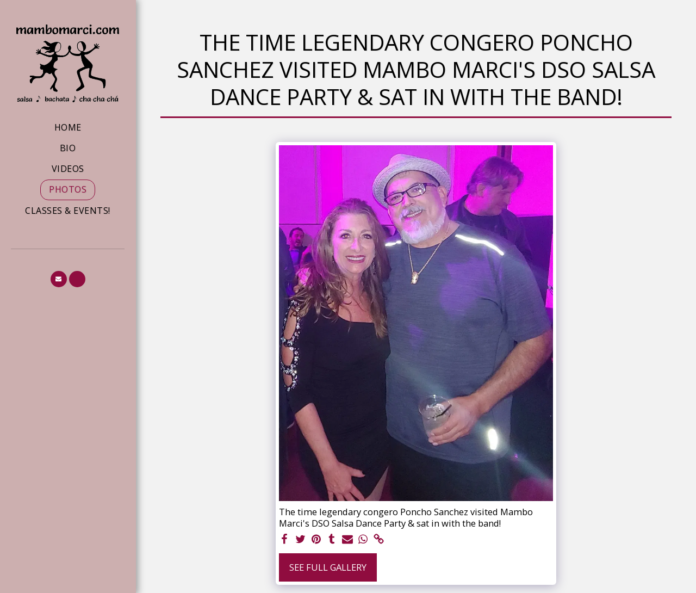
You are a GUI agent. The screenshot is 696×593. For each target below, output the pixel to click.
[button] (59, 279)
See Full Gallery (327, 567)
